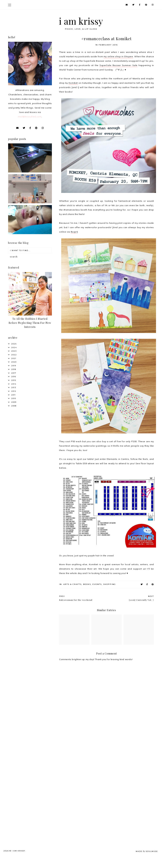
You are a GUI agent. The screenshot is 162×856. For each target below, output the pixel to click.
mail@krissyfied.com (29, 116)
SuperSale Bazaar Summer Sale (118, 65)
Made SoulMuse (147, 851)
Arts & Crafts (72, 584)
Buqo (74, 231)
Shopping (109, 584)
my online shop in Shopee (118, 56)
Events (97, 584)
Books (87, 584)
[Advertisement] (31, 765)
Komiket (73, 83)
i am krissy (81, 21)
